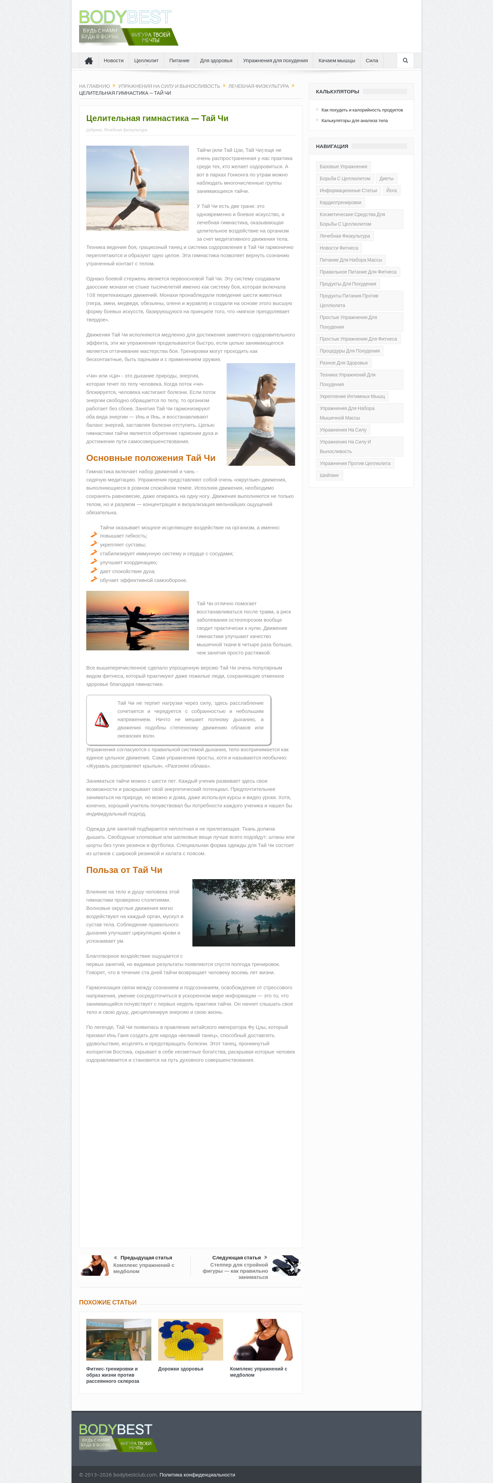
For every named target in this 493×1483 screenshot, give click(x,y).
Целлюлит (146, 60)
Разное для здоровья (344, 363)
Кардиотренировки (340, 202)
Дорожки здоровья (180, 1368)
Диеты (387, 178)
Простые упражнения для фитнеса (358, 339)
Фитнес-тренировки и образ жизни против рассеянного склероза (112, 1374)
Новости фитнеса (339, 248)
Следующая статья (239, 1258)
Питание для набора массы (351, 260)
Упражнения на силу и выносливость (345, 446)
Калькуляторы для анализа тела (354, 120)
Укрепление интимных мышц (352, 396)
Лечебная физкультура (125, 129)
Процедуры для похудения (350, 351)
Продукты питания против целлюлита (349, 300)
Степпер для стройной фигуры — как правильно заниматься (235, 1271)
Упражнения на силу (343, 430)
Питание (179, 60)
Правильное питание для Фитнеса (358, 272)
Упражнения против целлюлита (355, 463)
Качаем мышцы (336, 60)
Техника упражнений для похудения (348, 379)
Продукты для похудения (348, 284)
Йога (392, 190)
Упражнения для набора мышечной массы (347, 413)
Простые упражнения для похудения (348, 322)
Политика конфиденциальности (197, 1474)
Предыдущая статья (143, 1258)
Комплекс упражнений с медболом (143, 1268)
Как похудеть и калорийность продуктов (362, 110)
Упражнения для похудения (275, 60)
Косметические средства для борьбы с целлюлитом (352, 219)
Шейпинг (329, 475)
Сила (372, 60)
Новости (114, 60)
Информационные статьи (348, 190)
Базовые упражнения (343, 166)
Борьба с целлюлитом (345, 178)
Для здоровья (216, 60)
